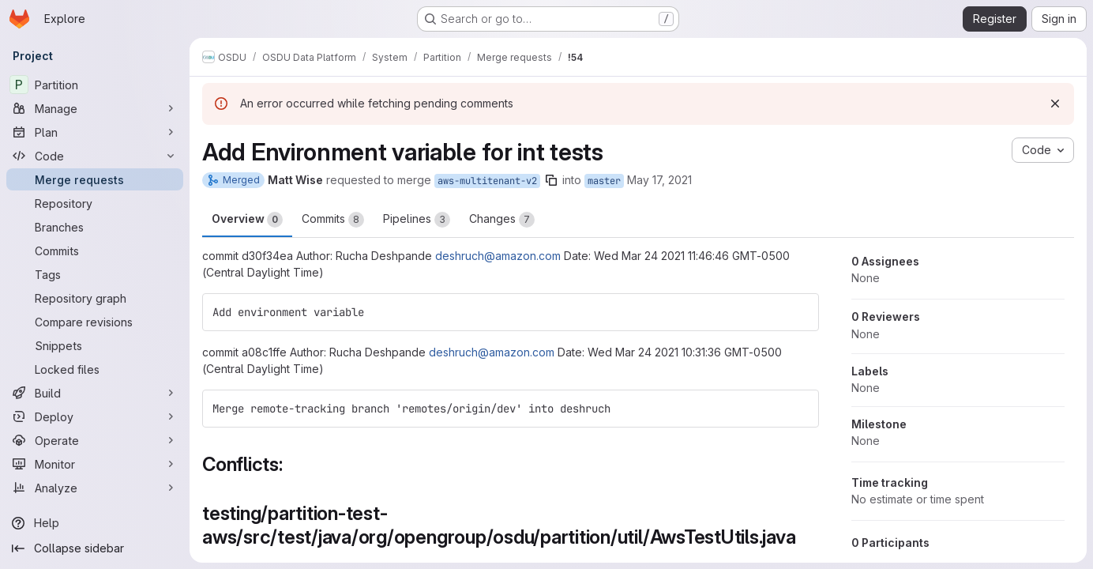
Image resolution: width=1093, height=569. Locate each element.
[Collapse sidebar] (94, 548)
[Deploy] (94, 416)
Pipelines (416, 220)
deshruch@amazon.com (498, 255)
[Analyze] (94, 488)
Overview (247, 220)
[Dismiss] (1055, 103)
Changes (502, 220)
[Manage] (94, 108)
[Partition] (94, 84)
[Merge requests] (94, 179)
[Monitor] (94, 464)
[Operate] (94, 440)
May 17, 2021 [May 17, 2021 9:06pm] (659, 180)
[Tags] (94, 274)
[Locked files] (94, 369)
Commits (333, 220)
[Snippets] (94, 345)
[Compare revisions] (94, 322)
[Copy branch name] (551, 180)
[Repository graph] (94, 298)
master (604, 181)
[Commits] (94, 250)
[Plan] (94, 132)
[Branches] (94, 227)
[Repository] (94, 203)
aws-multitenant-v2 (487, 181)
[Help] (94, 523)
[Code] (94, 156)
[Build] (94, 393)
